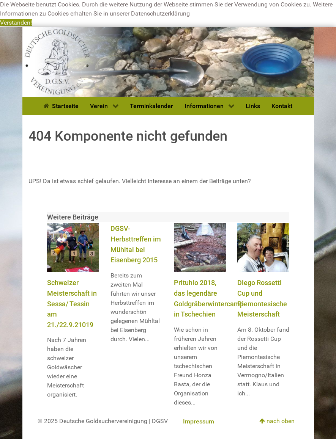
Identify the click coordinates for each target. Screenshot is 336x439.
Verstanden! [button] (16, 22)
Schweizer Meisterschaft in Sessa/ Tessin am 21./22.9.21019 (72, 303)
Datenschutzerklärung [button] (160, 13)
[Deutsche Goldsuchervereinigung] (168, 61)
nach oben (277, 421)
